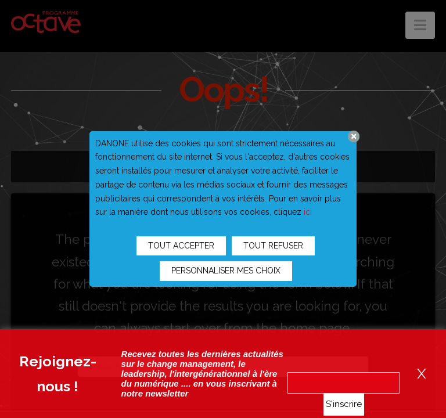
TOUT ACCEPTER (181, 245)
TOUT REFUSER (273, 245)
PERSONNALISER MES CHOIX (225, 270)
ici (308, 212)
